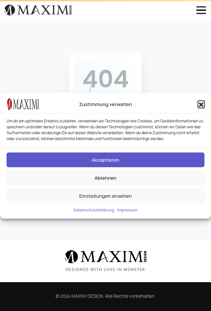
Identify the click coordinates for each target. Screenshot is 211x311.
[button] (201, 104)
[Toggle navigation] (201, 10)
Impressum (127, 210)
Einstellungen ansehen (105, 195)
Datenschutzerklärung (94, 210)
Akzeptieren (105, 159)
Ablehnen (105, 177)
